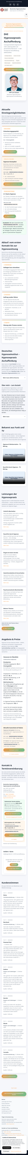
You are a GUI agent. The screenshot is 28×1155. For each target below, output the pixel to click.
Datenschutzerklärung (16, 1151)
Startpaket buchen (14, 835)
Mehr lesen (6, 416)
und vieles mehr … (9, 65)
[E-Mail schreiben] (10, 4)
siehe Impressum (10, 1124)
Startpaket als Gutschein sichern (13, 184)
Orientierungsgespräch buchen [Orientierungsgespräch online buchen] (14, 817)
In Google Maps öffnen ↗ (14, 868)
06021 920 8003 (10, 794)
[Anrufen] (14, 4)
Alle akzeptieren (6, 1147)
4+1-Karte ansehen (9, 216)
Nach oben (14, 1088)
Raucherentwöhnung (9, 60)
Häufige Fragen (5, 1107)
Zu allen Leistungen (8, 628)
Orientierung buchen (10, 151)
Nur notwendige (16, 1147)
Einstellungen (6, 1151)
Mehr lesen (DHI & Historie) (11, 378)
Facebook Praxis (20, 1135)
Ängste (17, 60)
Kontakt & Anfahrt (6, 1109)
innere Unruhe (17, 55)
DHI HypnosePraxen (6, 1113)
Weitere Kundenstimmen (9, 1076)
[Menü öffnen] (26, 14)
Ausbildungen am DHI (7, 1111)
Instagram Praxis (12, 1135)
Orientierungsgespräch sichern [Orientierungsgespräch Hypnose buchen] (14, 69)
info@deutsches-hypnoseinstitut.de (13, 1133)
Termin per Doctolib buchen (13, 813)
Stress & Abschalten (9, 58)
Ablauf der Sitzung (6, 1105)
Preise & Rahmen (5, 1103)
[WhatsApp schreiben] (17, 4)
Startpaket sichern (14, 750)
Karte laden (14, 864)
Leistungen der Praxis (7, 1101)
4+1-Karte (14, 839)
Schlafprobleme (8, 55)
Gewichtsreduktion (16, 63)
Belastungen (7, 63)
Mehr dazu (6, 527)
